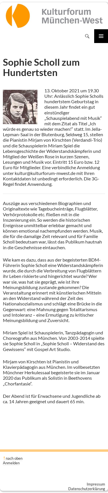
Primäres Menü (101, 36)
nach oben (14, 458)
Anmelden (11, 463)
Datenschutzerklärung (86, 488)
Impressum (96, 484)
